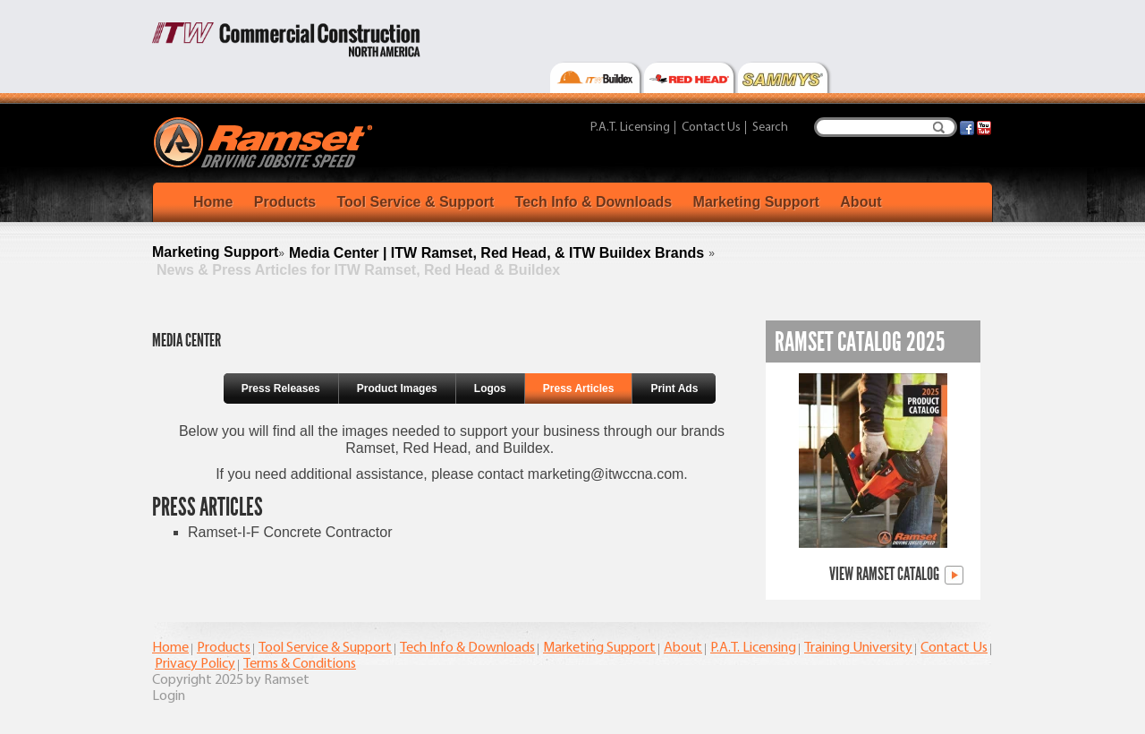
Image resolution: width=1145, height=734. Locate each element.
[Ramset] (265, 141)
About (860, 201)
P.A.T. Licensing (630, 127)
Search (939, 127)
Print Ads (674, 388)
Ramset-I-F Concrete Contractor (290, 532)
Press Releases (281, 388)
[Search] (885, 127)
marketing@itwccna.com (606, 474)
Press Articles (579, 388)
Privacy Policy (195, 664)
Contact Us (711, 127)
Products (285, 201)
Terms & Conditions (299, 664)
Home (213, 201)
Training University (858, 648)
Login (168, 696)
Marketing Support (756, 201)
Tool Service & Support (415, 201)
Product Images (397, 388)
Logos (490, 388)
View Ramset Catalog (896, 575)
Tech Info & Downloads (594, 201)
